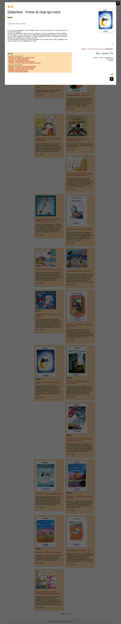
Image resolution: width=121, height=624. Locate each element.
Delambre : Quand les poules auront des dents (21, 61)
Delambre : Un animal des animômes (19, 60)
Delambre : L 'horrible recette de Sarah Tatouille (21, 57)
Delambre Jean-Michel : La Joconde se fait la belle (22, 66)
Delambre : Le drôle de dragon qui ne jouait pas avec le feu (25, 63)
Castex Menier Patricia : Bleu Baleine (19, 58)
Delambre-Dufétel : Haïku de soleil (18, 70)
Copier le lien (109, 49)
